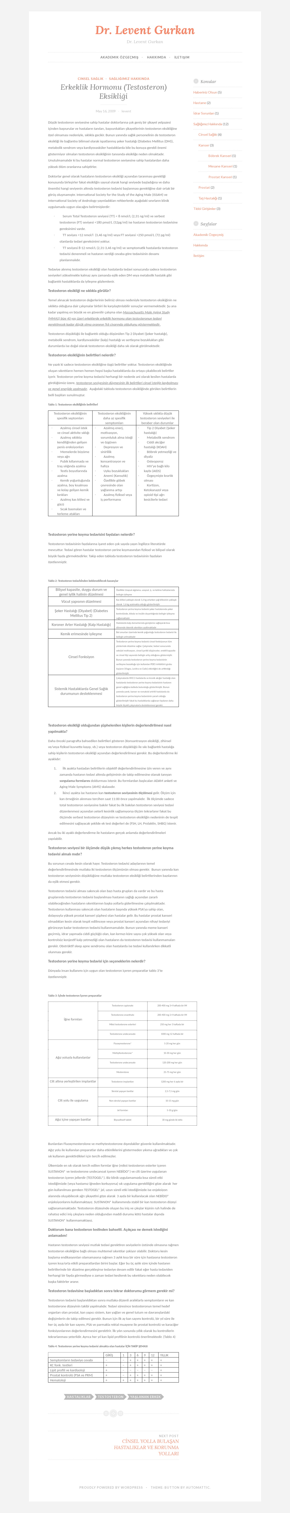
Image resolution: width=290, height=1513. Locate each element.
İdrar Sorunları (203, 113)
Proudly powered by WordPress (111, 1487)
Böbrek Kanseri (219, 156)
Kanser (203, 145)
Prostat (204, 187)
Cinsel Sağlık (91, 79)
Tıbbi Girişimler (204, 209)
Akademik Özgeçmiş (119, 57)
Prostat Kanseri (220, 177)
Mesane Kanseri (220, 166)
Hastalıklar (79, 1397)
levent (126, 111)
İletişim (182, 57)
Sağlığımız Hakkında (129, 79)
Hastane (199, 103)
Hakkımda (156, 57)
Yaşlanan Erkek (145, 1397)
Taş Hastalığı (207, 198)
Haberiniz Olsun (205, 92)
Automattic (198, 1487)
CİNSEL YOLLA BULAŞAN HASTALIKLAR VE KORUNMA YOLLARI (146, 1445)
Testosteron (111, 1397)
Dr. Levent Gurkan (145, 29)
